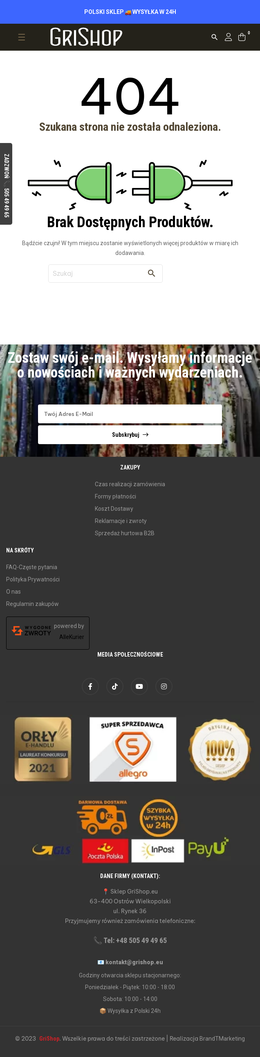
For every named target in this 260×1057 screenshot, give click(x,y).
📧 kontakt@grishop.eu (130, 962)
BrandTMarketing (222, 1038)
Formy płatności (115, 496)
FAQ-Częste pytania (31, 567)
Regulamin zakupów (32, 604)
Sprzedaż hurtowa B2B (125, 533)
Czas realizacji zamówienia (130, 484)
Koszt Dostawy (114, 508)
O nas (13, 591)
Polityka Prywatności (33, 579)
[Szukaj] (105, 273)
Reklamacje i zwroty (121, 521)
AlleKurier (71, 637)
